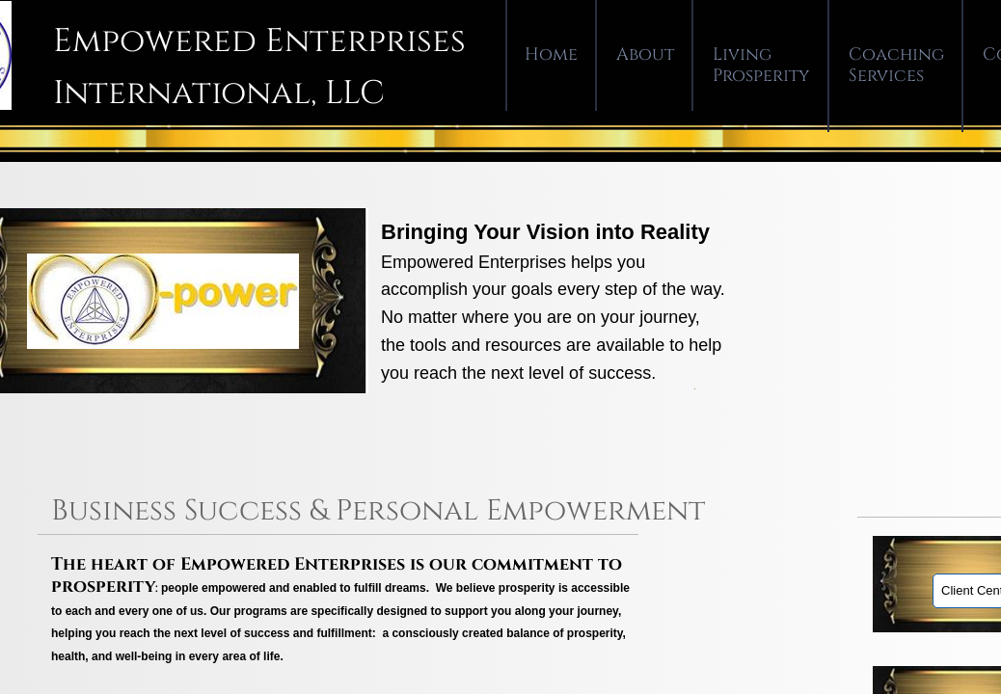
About (645, 54)
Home (551, 54)
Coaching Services (896, 65)
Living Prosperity (761, 65)
